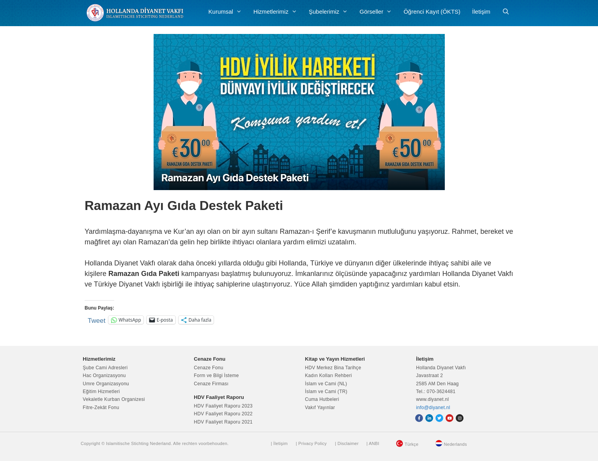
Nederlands (455, 444)
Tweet (96, 320)
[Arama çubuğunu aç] (505, 12)
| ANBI (372, 443)
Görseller (378, 12)
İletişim (481, 11)
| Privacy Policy (311, 443)
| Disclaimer (347, 443)
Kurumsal (228, 12)
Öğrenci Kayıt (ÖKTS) (431, 11)
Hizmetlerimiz (278, 12)
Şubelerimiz (331, 12)
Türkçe (411, 444)
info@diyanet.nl (433, 407)
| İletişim (279, 443)
